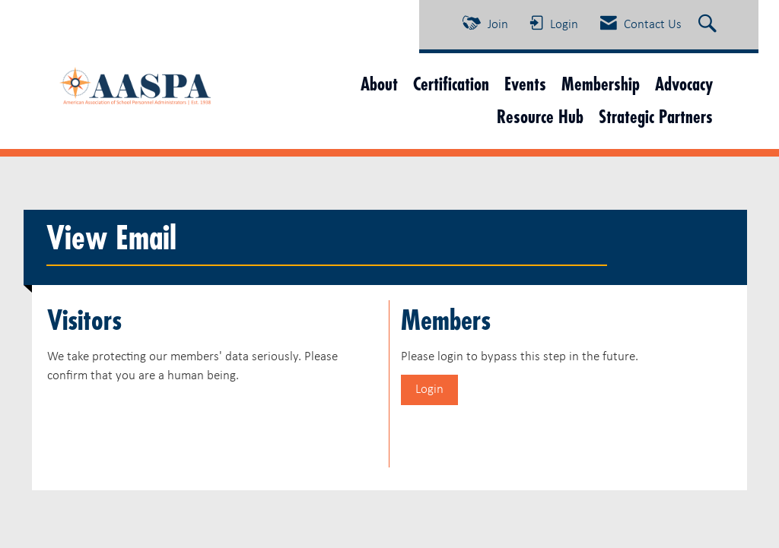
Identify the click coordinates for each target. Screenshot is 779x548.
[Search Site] (709, 25)
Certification (451, 84)
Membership (600, 84)
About (379, 84)
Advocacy (684, 84)
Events (525, 84)
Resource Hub (540, 117)
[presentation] (162, 422)
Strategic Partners (656, 117)
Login (429, 389)
